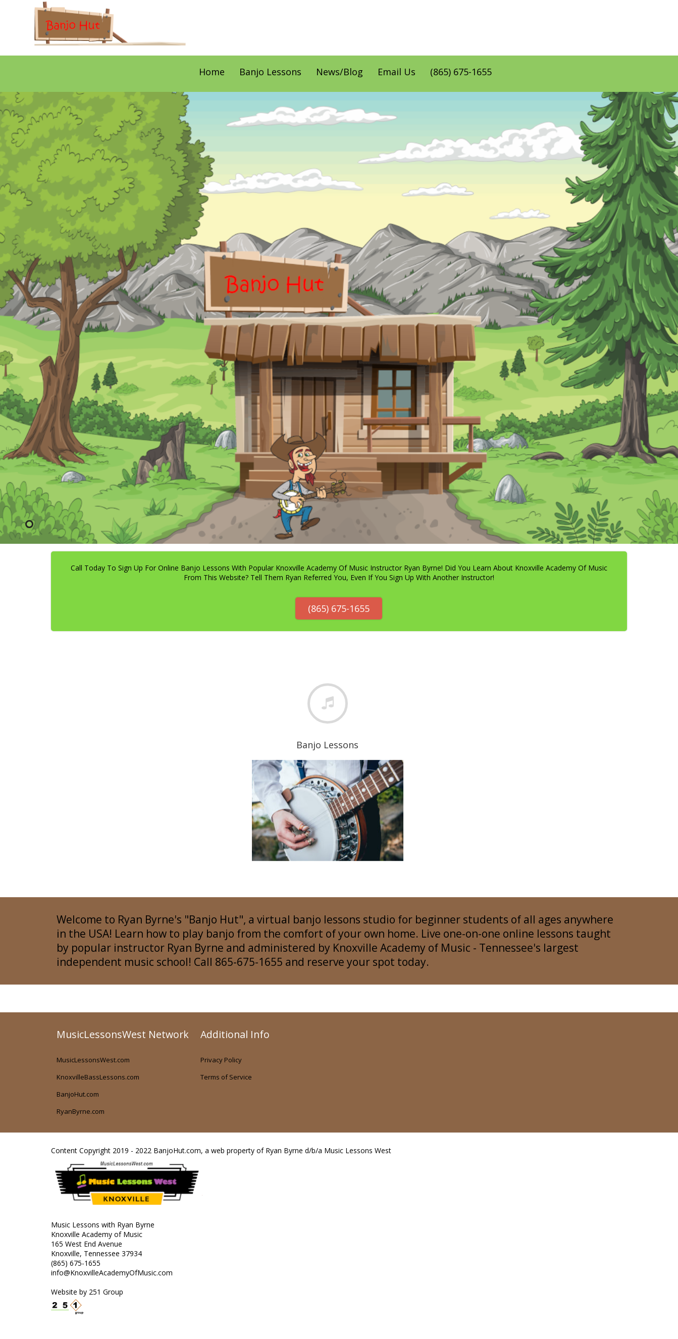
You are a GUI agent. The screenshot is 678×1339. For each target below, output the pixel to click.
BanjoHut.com (78, 1094)
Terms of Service (226, 1077)
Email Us (396, 72)
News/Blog (339, 72)
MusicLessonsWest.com (93, 1059)
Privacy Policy (221, 1059)
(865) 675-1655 (461, 72)
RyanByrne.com (81, 1111)
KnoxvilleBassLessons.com (98, 1077)
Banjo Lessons (270, 72)
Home (212, 72)
